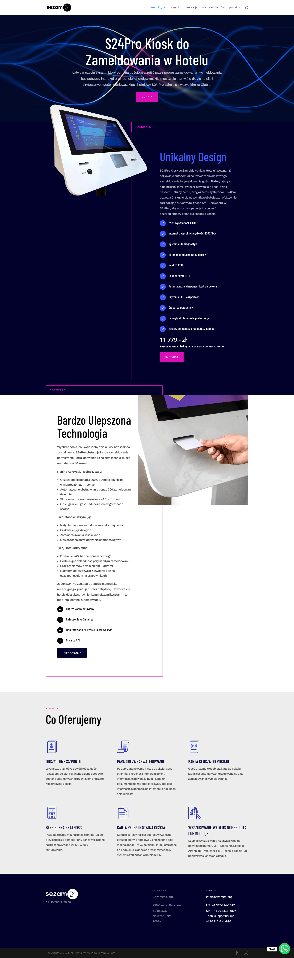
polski (233, 7)
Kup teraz (171, 357)
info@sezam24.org (219, 896)
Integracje (191, 7)
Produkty (156, 7)
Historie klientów (213, 7)
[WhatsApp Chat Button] (284, 948)
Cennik (175, 7)
